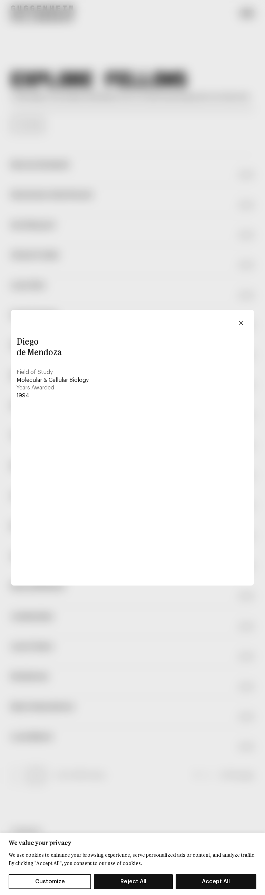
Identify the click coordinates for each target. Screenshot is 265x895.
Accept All (216, 881)
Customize (50, 881)
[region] (132, 864)
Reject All (133, 881)
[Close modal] (240, 322)
